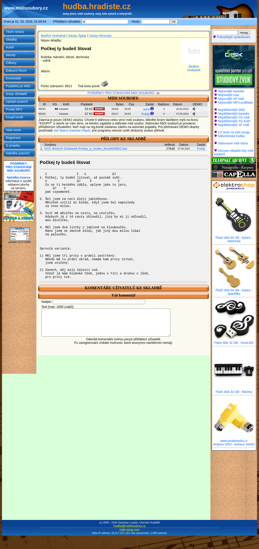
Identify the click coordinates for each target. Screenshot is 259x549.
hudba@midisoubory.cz (129, 526)
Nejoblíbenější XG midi (233, 117)
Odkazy (11, 63)
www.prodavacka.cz (234, 439)
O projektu (13, 145)
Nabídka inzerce (19, 177)
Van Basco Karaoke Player (72, 130)
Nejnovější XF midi (231, 98)
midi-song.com (129, 529)
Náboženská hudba (231, 136)
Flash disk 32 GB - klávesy (234, 390)
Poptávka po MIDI (18, 86)
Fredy (145, 114)
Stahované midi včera (233, 143)
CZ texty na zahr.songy (234, 132)
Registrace (13, 138)
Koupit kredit (14, 117)
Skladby (11, 39)
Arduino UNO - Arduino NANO (234, 444)
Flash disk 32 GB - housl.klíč (234, 341)
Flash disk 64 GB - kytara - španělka (234, 290)
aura (146, 109)
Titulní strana (15, 31)
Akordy (11, 55)
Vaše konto (13, 130)
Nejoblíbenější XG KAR (234, 121)
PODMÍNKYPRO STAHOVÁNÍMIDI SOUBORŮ (18, 167)
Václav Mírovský (100, 35)
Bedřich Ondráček (53, 35)
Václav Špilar (77, 35)
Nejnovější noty (228, 95)
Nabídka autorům (17, 153)
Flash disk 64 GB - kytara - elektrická (234, 238)
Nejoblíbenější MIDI (231, 110)
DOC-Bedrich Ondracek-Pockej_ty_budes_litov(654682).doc (86, 148)
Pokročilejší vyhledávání (231, 37)
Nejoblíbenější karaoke (233, 113)
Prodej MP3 (14, 109)
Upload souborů (17, 101)
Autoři (10, 47)
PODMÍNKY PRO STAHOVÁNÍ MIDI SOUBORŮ (121, 93)
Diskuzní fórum (16, 70)
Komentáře (13, 78)
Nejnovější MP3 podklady (235, 102)
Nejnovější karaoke (231, 91)
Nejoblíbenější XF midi (233, 125)
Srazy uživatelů (16, 94)
